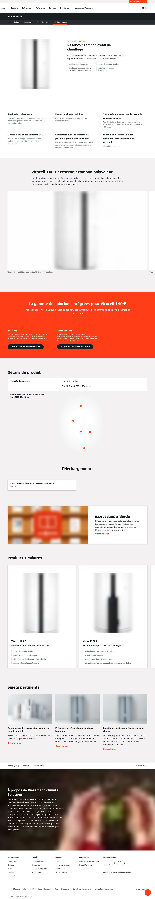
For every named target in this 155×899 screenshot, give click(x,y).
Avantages (28, 22)
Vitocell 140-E (38, 766)
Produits (14, 8)
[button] (148, 892)
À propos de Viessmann (84, 8)
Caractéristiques (14, 22)
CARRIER (30, 896)
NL (146, 8)
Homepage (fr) (13, 766)
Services (52, 8)
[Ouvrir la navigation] (3, 8)
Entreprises (26, 8)
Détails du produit (43, 22)
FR (143, 8)
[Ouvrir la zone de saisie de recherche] (138, 8)
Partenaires (40, 8)
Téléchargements (60, 22)
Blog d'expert (65, 8)
